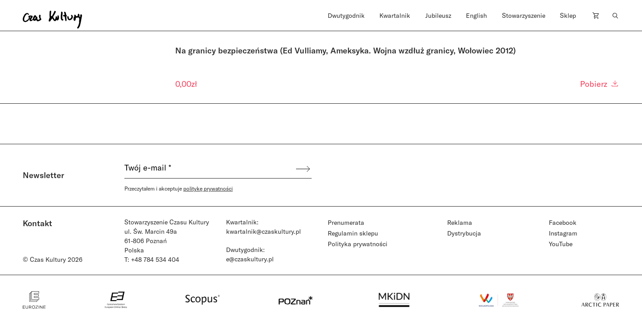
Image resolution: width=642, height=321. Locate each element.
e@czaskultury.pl (250, 259)
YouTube (560, 244)
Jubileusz (438, 15)
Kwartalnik (394, 15)
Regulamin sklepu (353, 233)
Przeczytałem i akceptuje (178, 188)
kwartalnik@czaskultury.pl (263, 231)
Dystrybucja (464, 233)
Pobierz (599, 84)
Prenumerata (346, 222)
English (476, 15)
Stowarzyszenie (523, 15)
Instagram (563, 233)
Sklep (568, 15)
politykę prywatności (208, 188)
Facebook (562, 222)
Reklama (459, 222)
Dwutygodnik (346, 15)
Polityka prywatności (357, 244)
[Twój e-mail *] (209, 168)
